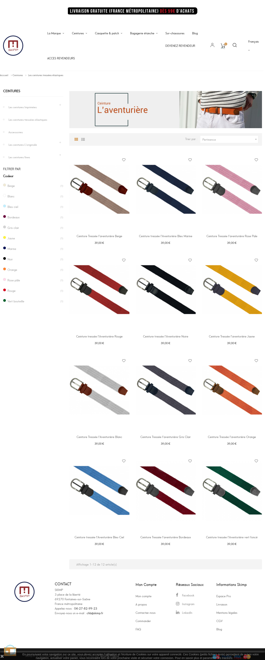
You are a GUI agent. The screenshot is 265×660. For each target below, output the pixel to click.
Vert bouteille (15, 301)
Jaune (11, 238)
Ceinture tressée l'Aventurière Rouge (99, 335)
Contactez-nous (146, 608)
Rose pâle (13, 280)
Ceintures (11, 90)
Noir (10, 259)
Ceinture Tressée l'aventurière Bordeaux (165, 534)
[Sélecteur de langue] (253, 45)
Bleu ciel (12, 206)
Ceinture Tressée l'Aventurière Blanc (99, 434)
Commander (143, 616)
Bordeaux (13, 217)
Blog (219, 625)
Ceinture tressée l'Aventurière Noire (165, 335)
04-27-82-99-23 (85, 604)
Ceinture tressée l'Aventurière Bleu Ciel (99, 534)
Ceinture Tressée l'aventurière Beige (99, 236)
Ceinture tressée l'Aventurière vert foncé (232, 534)
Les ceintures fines (19, 157)
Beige (11, 185)
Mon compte (143, 592)
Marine (11, 248)
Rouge (11, 290)
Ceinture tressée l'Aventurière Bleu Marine (165, 236)
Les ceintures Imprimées (22, 107)
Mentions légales (226, 608)
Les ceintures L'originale (22, 144)
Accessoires (15, 132)
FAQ (138, 625)
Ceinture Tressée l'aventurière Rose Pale (231, 236)
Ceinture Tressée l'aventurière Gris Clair (165, 434)
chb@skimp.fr (95, 609)
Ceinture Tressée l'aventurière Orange (232, 434)
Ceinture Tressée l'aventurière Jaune (232, 335)
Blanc (11, 196)
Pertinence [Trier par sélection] (230, 139)
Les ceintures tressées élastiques (27, 119)
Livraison (221, 600)
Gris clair (13, 227)
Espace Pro (223, 592)
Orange (12, 269)
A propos (141, 600)
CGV (219, 616)
